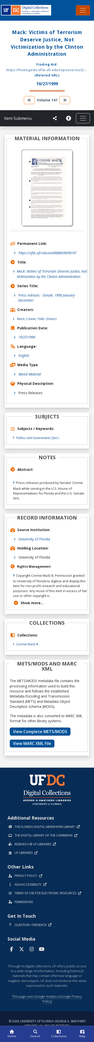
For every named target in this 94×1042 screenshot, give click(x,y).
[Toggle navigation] (83, 10)
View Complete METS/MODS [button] (40, 731)
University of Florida (34, 539)
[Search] (35, 1034)
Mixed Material (30, 374)
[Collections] (59, 1034)
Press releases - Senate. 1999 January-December (46, 298)
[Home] (12, 1034)
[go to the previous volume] (29, 100)
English (24, 355)
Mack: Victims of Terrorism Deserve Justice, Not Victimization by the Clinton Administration (52, 274)
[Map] (82, 1034)
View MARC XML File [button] (32, 743)
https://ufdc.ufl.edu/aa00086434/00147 (47, 252)
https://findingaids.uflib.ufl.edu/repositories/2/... (47, 70)
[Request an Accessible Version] (68, 118)
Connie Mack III (27, 644)
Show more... (28, 602)
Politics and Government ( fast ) (37, 438)
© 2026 (47, 1023)
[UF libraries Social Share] (55, 118)
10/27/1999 (27, 337)
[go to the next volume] (64, 100)
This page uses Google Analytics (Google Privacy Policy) (47, 998)
